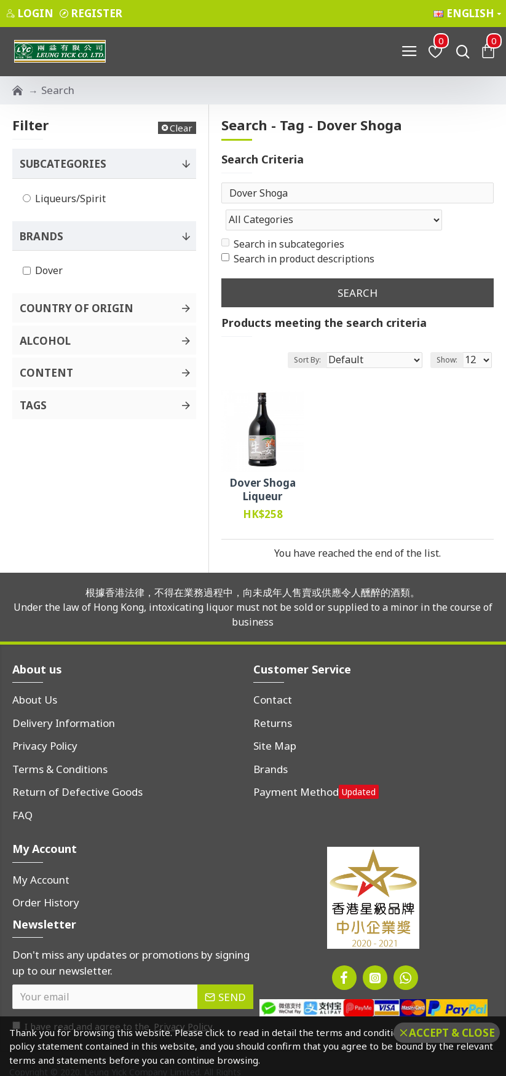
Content (46, 373)
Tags (33, 405)
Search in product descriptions (297, 234)
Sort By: (307, 334)
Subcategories (63, 164)
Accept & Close (452, 1033)
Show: (447, 334)
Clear (181, 128)
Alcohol (45, 341)
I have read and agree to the (113, 1002)
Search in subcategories (282, 219)
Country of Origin (76, 308)
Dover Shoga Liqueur (263, 465)
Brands (41, 236)
